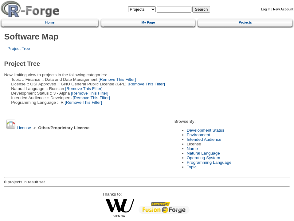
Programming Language (209, 162)
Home (49, 22)
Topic (192, 167)
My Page (148, 22)
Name (192, 148)
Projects (245, 22)
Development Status (205, 130)
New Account (283, 9)
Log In (265, 9)
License (24, 127)
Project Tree (19, 48)
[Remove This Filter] (116, 79)
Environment (198, 135)
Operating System (203, 157)
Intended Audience (204, 139)
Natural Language (203, 153)
